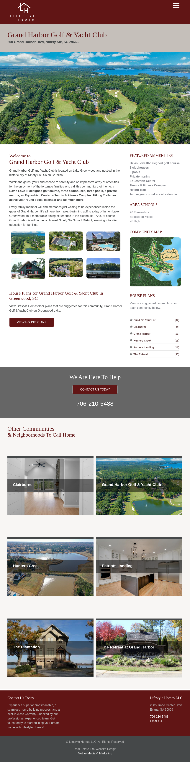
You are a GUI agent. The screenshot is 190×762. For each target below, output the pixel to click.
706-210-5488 (94, 403)
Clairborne (22, 484)
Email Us (156, 721)
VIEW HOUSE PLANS (31, 322)
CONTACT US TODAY (95, 389)
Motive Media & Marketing (95, 753)
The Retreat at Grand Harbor (128, 647)
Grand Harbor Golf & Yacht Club (131, 484)
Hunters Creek (26, 566)
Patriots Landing (117, 566)
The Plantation (26, 647)
